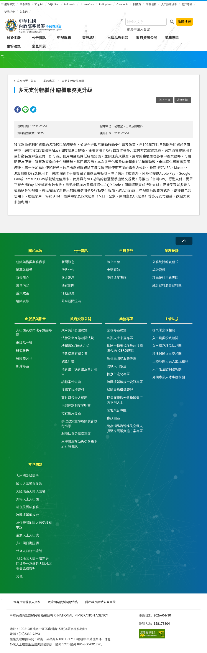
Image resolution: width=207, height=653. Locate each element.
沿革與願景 (24, 270)
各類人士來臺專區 (120, 338)
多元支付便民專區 (73, 81)
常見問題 (39, 46)
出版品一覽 (24, 343)
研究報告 (22, 350)
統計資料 (158, 270)
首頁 (33, 81)
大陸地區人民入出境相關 (170, 361)
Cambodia (122, 4)
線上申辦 (113, 262)
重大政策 (22, 293)
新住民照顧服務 (27, 507)
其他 (19, 576)
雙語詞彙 (9, 11)
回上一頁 (164, 99)
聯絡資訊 (22, 301)
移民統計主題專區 (165, 277)
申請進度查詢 (116, 277)
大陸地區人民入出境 (30, 491)
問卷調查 (25, 4)
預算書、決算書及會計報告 (79, 371)
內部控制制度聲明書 (76, 405)
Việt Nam (53, 4)
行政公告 (67, 270)
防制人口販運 (116, 366)
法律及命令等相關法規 (77, 338)
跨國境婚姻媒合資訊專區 (125, 382)
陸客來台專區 (116, 410)
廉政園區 (113, 418)
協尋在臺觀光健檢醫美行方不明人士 (125, 399)
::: (2, 4)
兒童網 (24, 11)
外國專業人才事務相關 (168, 377)
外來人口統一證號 (29, 551)
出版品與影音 (117, 37)
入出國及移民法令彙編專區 (34, 332)
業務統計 (89, 37)
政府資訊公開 (146, 37)
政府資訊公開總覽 (74, 330)
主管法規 (14, 46)
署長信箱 (151, 4)
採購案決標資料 (72, 389)
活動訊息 (67, 293)
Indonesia (69, 4)
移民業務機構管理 (120, 389)
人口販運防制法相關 (167, 369)
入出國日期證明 (27, 543)
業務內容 (22, 285)
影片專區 (22, 366)
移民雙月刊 (24, 358)
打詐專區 (187, 4)
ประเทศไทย (87, 4)
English (39, 4)
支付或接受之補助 (74, 397)
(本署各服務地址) (75, 629)
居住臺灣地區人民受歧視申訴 (34, 524)
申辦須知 (113, 270)
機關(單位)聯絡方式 (75, 346)
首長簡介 (22, 277)
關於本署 (14, 37)
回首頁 (137, 4)
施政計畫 (67, 361)
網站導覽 (9, 4)
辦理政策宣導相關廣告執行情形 (79, 423)
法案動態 (67, 285)
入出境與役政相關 (165, 338)
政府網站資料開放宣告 (63, 602)
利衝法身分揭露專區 (76, 434)
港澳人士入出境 (27, 535)
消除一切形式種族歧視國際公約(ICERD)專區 (125, 348)
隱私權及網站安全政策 (100, 602)
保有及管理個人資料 (27, 602)
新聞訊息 (67, 262)
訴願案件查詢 (71, 382)
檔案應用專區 (71, 413)
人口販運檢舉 (169, 4)
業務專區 (172, 37)
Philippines (105, 4)
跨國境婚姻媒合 (27, 515)
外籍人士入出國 (27, 499)
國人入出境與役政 (29, 483)
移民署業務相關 (163, 330)
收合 (184, 241)
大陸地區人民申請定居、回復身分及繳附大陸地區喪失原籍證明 (34, 563)
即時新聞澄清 (71, 301)
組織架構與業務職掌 (30, 262)
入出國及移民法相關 (167, 346)
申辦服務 (64, 37)
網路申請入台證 (138, 29)
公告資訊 (39, 37)
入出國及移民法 (27, 475)
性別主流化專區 (118, 374)
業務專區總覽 (116, 330)
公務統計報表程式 (165, 262)
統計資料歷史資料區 (167, 285)
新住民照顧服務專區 (121, 358)
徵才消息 (67, 277)
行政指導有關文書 (74, 353)
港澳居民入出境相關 (167, 353)
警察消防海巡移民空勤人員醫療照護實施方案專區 (125, 428)
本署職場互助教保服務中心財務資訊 (79, 443)
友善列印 (183, 99)
